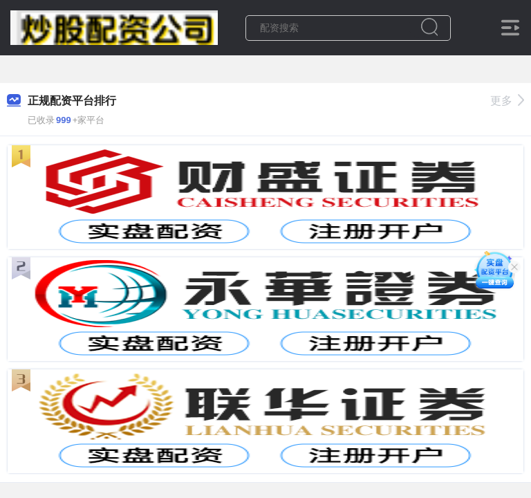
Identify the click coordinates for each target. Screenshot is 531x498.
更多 (507, 101)
